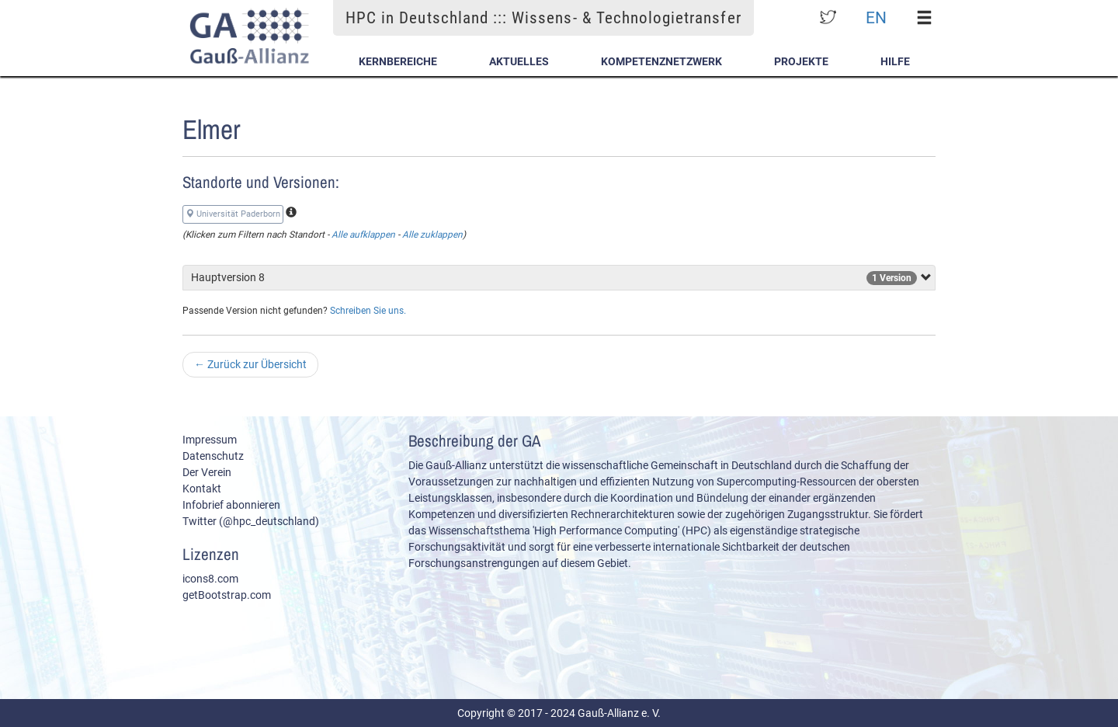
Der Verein (206, 472)
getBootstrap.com (226, 595)
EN (876, 17)
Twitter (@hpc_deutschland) (250, 521)
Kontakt (201, 488)
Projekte (801, 61)
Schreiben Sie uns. (368, 310)
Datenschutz (213, 456)
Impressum (209, 439)
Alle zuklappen (432, 234)
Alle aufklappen (363, 234)
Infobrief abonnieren (231, 505)
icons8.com (210, 578)
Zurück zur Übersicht (250, 364)
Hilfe (895, 61)
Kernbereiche (398, 61)
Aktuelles (519, 61)
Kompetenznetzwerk (661, 61)
